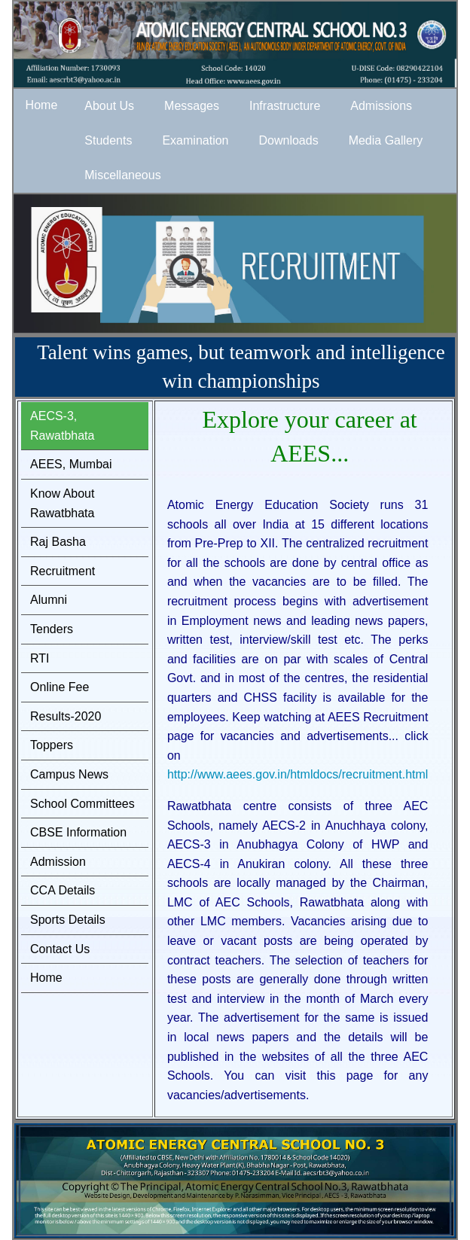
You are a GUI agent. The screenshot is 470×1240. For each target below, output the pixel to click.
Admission (58, 861)
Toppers (51, 745)
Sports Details (67, 919)
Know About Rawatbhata (62, 503)
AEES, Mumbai (70, 464)
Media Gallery (386, 140)
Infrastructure (284, 105)
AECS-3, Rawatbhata (62, 426)
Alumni (48, 599)
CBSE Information (78, 832)
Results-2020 (65, 716)
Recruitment (62, 571)
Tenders (51, 629)
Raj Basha (58, 541)
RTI (39, 658)
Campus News (69, 774)
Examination (195, 140)
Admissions (381, 105)
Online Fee (59, 687)
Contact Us (60, 949)
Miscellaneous (122, 175)
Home (46, 977)
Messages (191, 105)
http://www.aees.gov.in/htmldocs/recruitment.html (298, 774)
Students (108, 140)
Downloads (288, 140)
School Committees (82, 803)
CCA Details (62, 890)
